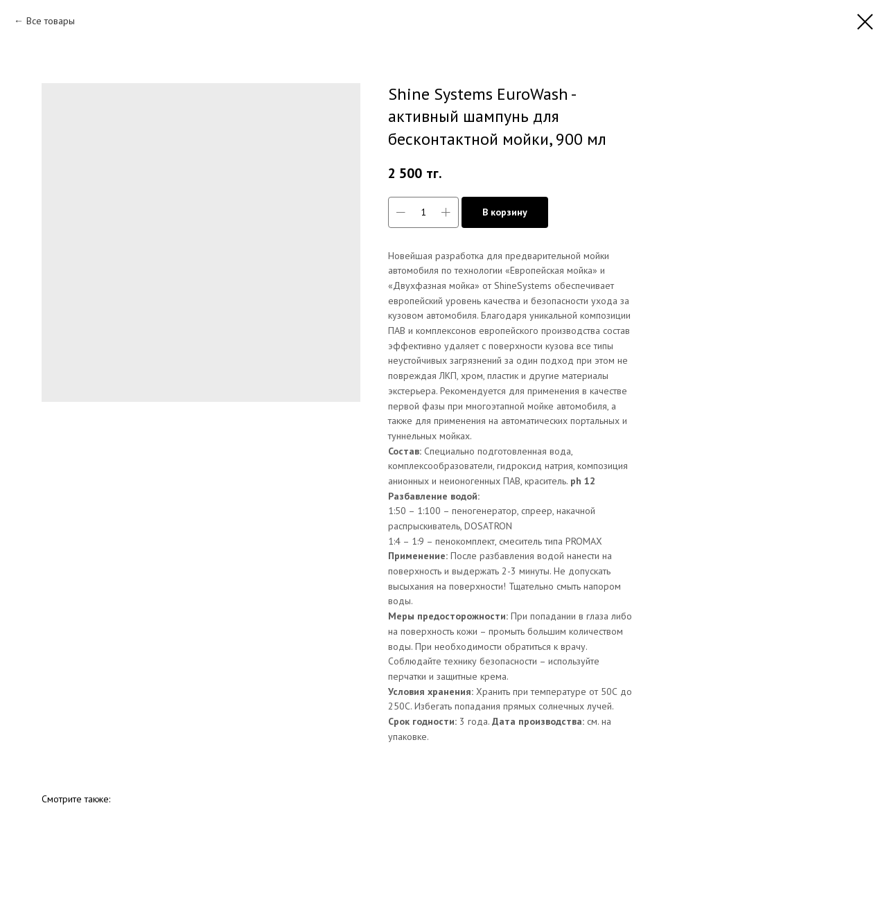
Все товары (50, 21)
